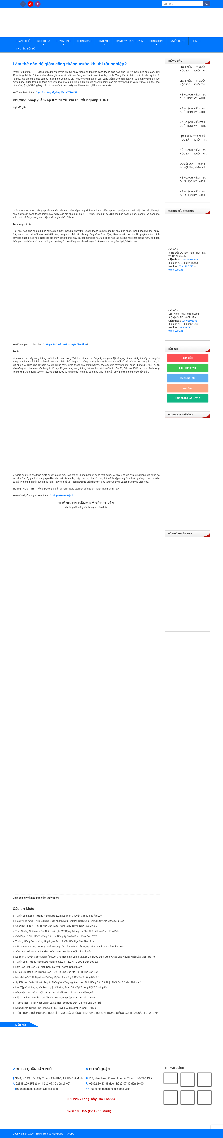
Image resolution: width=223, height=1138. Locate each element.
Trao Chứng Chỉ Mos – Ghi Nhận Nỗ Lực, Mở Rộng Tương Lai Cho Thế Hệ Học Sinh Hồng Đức (67, 931)
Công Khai (156, 41)
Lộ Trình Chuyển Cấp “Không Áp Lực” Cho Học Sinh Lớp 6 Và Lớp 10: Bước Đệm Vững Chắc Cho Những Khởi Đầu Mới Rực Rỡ (85, 956)
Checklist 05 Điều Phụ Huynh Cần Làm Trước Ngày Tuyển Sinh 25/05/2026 (56, 926)
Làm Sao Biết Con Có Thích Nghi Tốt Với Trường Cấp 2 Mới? (48, 967)
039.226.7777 (186, 266)
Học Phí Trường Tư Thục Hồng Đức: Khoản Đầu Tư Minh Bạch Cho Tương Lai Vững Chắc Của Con (69, 921)
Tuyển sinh (63, 41)
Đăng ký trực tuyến (129, 41)
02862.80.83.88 (97, 1083)
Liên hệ (196, 41)
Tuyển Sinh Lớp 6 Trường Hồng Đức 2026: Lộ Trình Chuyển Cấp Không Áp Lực (58, 915)
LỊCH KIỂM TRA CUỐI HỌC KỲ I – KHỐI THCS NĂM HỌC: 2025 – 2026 (194, 82)
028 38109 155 (190, 259)
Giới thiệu (43, 41)
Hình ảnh (104, 41)
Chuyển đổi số (25, 48)
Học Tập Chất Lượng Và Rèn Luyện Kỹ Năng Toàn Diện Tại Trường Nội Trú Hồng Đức (62, 987)
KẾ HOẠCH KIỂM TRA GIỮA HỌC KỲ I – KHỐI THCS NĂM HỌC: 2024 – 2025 (194, 193)
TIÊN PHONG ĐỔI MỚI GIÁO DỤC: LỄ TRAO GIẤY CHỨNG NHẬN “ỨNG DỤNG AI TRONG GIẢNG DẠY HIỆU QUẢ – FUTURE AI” (86, 1013)
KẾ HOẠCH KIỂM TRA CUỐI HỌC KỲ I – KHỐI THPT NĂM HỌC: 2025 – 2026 (194, 96)
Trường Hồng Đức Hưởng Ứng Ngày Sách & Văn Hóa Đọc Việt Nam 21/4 (55, 941)
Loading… (86, 701)
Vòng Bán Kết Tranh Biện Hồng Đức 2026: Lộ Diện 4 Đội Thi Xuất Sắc (53, 951)
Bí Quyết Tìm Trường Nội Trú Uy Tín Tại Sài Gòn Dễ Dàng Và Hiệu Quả (54, 992)
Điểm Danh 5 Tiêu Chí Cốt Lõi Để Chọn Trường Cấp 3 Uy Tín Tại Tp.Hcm (55, 997)
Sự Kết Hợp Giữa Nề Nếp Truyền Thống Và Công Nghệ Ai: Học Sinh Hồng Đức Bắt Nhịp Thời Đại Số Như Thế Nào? (78, 982)
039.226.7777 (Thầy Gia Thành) (91, 1099)
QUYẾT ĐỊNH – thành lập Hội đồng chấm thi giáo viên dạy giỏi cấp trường (192, 165)
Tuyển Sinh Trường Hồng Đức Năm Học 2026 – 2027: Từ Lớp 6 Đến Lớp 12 (56, 961)
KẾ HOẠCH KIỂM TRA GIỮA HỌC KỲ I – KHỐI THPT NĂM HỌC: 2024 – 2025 (194, 179)
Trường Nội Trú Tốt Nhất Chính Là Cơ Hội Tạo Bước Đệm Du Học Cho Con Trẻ (58, 1002)
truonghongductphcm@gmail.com (35, 1088)
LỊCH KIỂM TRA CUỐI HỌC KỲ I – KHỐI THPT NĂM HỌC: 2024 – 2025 (194, 138)
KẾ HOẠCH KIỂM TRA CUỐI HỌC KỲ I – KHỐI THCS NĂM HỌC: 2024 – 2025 (194, 124)
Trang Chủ (23, 41)
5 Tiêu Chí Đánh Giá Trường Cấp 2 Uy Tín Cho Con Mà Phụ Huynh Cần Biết (56, 972)
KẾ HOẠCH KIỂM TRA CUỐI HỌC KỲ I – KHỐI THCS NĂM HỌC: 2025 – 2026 (194, 110)
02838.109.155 (24, 1083)
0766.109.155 (175, 269)
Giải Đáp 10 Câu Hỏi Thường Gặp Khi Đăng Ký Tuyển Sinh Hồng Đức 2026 (56, 936)
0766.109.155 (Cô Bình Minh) (89, 1111)
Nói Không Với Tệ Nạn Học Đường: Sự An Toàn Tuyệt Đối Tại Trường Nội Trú (57, 977)
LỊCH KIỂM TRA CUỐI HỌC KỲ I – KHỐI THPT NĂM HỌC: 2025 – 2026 (194, 68)
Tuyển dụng (177, 41)
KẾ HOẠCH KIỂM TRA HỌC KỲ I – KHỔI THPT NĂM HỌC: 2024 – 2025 (194, 151)
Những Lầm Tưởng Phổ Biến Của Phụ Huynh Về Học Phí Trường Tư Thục (56, 1008)
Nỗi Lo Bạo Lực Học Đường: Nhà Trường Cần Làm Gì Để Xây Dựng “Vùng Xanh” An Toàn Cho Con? (69, 946)
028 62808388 (189, 320)
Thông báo (84, 41)
